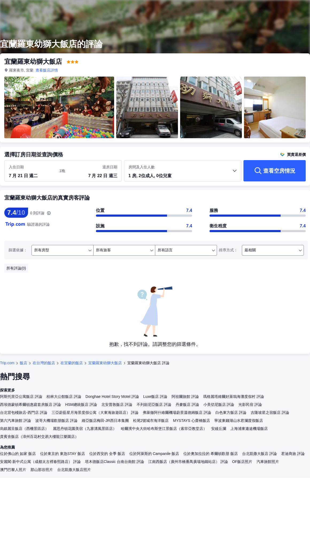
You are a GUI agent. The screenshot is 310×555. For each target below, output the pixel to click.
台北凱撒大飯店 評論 (259, 453)
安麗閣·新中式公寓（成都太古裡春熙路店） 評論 (40, 461)
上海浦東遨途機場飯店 (249, 428)
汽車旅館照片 (268, 461)
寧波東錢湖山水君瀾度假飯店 (238, 420)
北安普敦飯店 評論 (116, 404)
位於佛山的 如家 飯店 (18, 453)
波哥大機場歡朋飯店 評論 (56, 420)
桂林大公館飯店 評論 (63, 396)
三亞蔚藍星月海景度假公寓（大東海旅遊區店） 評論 (95, 412)
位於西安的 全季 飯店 (107, 453)
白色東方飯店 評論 (230, 412)
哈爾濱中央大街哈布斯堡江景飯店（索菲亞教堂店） (164, 428)
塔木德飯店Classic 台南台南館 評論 (114, 461)
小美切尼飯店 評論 (218, 404)
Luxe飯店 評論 (155, 396)
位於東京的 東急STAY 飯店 (62, 453)
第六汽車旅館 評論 (15, 420)
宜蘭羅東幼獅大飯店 (105, 363)
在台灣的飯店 (44, 363)
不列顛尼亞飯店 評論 (154, 404)
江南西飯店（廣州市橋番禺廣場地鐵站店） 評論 (188, 461)
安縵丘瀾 (218, 428)
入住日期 (16, 167)
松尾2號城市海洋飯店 (151, 420)
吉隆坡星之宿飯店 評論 (270, 412)
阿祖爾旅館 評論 (185, 396)
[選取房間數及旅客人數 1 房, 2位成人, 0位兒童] (183, 173)
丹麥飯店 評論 (187, 404)
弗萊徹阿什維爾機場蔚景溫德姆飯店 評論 (177, 412)
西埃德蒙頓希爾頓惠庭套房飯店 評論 (30, 404)
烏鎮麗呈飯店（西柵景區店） (24, 428)
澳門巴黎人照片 (13, 469)
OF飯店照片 (242, 461)
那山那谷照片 (41, 469)
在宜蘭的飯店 (71, 363)
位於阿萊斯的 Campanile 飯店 (154, 453)
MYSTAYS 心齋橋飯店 (191, 420)
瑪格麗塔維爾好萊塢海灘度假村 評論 (233, 396)
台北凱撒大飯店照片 (74, 469)
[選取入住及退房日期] (31, 171)
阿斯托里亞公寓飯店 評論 (21, 396)
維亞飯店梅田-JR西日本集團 (105, 420)
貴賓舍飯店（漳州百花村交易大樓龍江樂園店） (39, 436)
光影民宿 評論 (250, 404)
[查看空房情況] (274, 170)
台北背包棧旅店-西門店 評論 (23, 412)
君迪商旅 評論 (293, 453)
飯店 (23, 363)
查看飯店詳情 (47, 70)
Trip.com (7, 363)
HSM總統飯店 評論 (81, 404)
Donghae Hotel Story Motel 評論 (112, 396)
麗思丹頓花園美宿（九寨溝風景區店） (85, 428)
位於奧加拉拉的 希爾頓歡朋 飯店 (210, 453)
